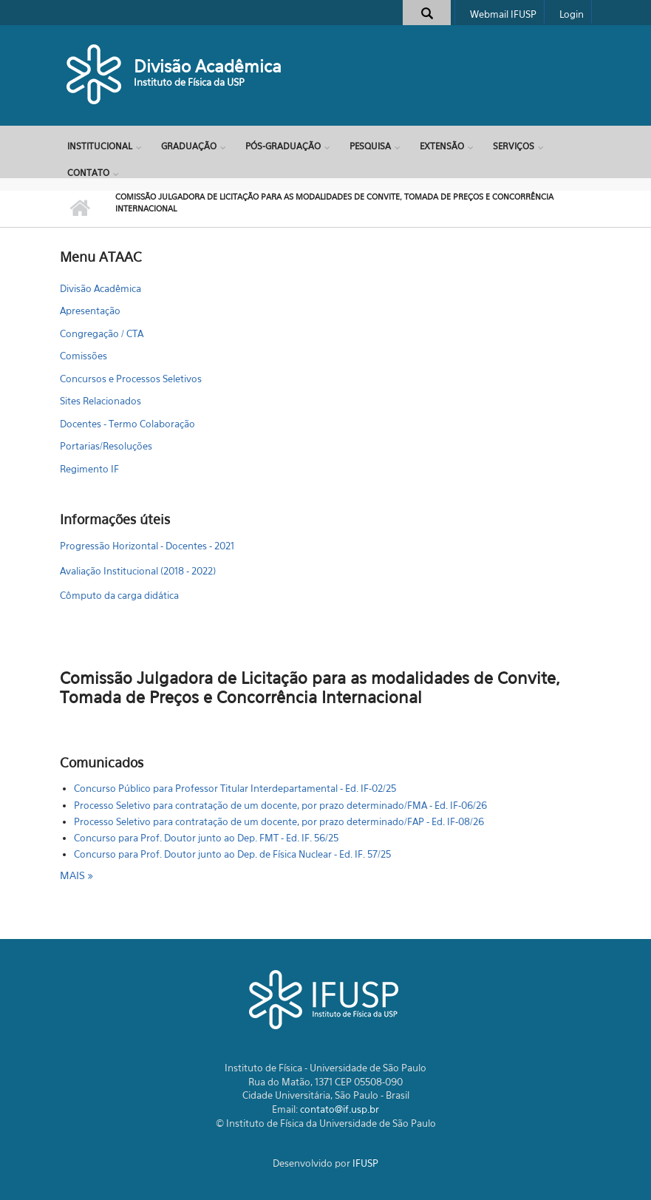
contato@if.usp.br (339, 1109)
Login (571, 14)
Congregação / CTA (101, 333)
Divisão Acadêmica (208, 66)
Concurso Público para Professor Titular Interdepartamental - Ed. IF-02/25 (235, 788)
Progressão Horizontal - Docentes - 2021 (147, 546)
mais (74, 875)
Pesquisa (370, 146)
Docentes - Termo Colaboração (127, 424)
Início (80, 208)
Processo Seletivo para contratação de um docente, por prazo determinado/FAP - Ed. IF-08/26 (279, 821)
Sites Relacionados (100, 401)
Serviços (513, 146)
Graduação (189, 146)
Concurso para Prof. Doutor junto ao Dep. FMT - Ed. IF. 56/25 (206, 838)
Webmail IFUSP (503, 14)
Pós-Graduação (283, 146)
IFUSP (365, 1163)
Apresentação (90, 310)
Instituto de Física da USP (189, 82)
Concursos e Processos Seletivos (131, 378)
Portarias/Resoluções (106, 446)
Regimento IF (89, 469)
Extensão (442, 146)
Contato (88, 172)
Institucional (99, 146)
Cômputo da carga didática (119, 595)
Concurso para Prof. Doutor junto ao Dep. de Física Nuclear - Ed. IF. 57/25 (232, 854)
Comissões (83, 356)
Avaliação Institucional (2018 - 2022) (138, 571)
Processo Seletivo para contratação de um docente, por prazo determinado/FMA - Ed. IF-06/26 (280, 805)
